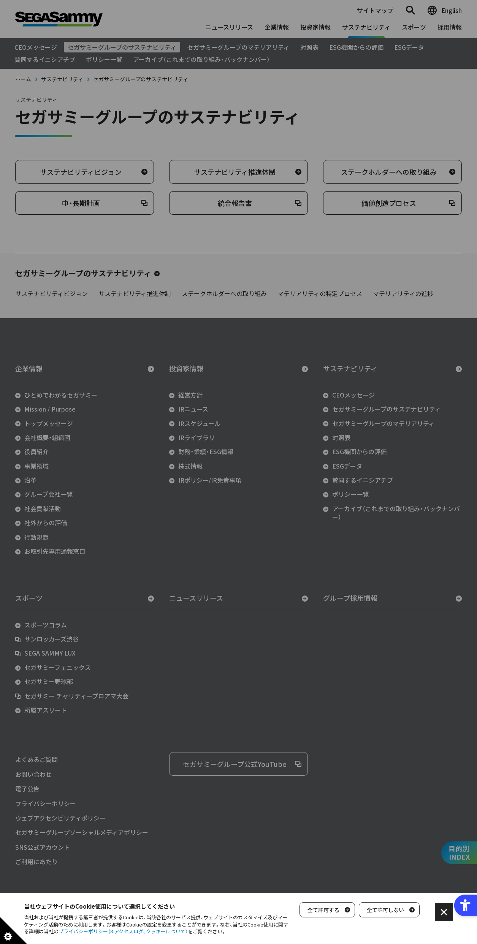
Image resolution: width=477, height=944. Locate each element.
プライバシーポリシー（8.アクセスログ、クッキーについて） (123, 931)
